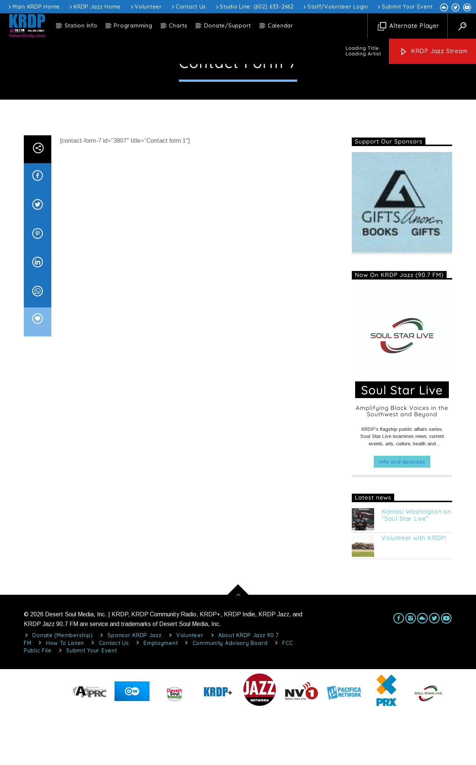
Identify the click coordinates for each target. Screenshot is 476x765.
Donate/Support (227, 25)
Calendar (280, 25)
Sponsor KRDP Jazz (134, 688)
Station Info (81, 25)
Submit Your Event (404, 6)
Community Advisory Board (230, 696)
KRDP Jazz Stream (433, 51)
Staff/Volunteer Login (335, 6)
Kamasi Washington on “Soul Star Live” (416, 569)
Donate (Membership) (62, 688)
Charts (178, 25)
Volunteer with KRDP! (414, 591)
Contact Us (188, 6)
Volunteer (145, 6)
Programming (133, 25)
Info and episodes (402, 515)
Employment (161, 696)
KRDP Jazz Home (94, 6)
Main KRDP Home (33, 6)
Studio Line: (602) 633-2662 (254, 6)
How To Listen (65, 696)
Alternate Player (408, 26)
